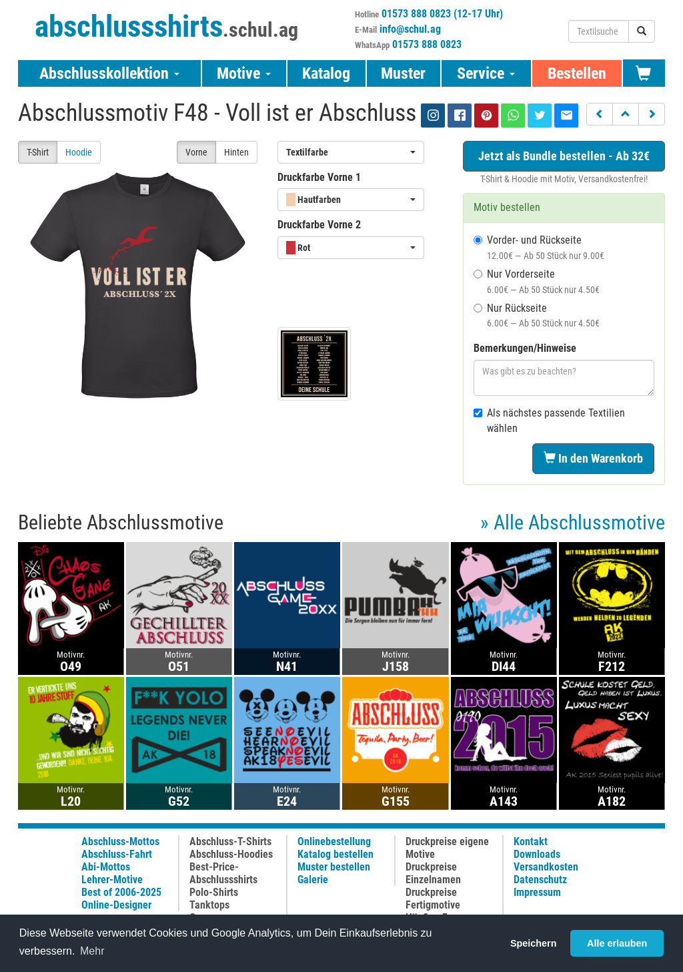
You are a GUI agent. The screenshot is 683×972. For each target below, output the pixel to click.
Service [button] (486, 73)
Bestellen (577, 73)
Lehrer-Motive (112, 879)
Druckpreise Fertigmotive (433, 898)
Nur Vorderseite (537, 281)
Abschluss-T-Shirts (230, 841)
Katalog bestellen (335, 854)
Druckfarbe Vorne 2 (319, 224)
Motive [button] (244, 73)
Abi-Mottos (105, 867)
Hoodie (78, 152)
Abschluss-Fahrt (116, 854)
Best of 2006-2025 (121, 892)
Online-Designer (116, 905)
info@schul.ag (410, 29)
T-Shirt (38, 152)
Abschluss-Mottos (120, 841)
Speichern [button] (533, 943)
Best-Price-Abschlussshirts (223, 873)
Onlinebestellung (334, 841)
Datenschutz (540, 879)
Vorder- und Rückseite (539, 247)
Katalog (326, 73)
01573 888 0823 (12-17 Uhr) (442, 13)
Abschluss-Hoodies (231, 854)
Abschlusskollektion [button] (109, 73)
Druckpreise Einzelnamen (433, 873)
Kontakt (531, 841)
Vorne (196, 152)
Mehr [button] (92, 951)
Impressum (537, 892)
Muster (403, 73)
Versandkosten (546, 867)
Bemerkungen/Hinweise (525, 348)
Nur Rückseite (537, 315)
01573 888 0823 (427, 44)
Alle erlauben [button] (617, 943)
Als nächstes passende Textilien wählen (549, 421)
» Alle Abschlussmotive (572, 522)
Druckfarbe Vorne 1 (319, 177)
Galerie (312, 879)
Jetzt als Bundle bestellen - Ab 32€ (564, 156)
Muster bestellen (333, 867)
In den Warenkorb (593, 458)
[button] (599, 114)
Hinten (236, 152)
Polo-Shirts (213, 892)
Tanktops (209, 905)
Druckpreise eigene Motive (447, 848)
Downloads (537, 854)
